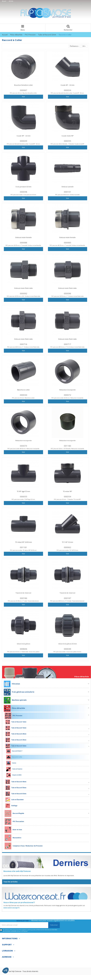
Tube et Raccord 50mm (15, 787)
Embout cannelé (67, 187)
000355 (67, 141)
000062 (67, 547)
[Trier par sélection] (75, 46)
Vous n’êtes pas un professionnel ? (19, 902)
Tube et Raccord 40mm (15, 781)
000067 (23, 90)
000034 (67, 90)
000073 (23, 445)
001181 (23, 547)
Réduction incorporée (67, 390)
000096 (67, 293)
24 (84, 46)
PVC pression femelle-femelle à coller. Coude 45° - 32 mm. (67, 93)
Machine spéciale (15, 700)
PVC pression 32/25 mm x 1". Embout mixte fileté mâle (67, 296)
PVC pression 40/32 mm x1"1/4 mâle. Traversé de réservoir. (67, 601)
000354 (67, 496)
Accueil (4, 1)
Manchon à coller (23, 390)
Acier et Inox (13, 829)
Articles (11, 1)
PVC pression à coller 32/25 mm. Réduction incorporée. (67, 398)
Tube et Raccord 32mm (15, 746)
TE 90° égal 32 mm (23, 491)
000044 (23, 395)
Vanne (11, 763)
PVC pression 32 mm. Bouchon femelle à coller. (23, 93)
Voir (23, 96)
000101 (67, 191)
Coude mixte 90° (68, 136)
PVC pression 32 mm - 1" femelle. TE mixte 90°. (67, 499)
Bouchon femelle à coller (23, 85)
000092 (23, 293)
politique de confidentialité (36, 930)
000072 (67, 395)
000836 (23, 649)
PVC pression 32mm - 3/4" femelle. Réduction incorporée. (67, 448)
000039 (23, 141)
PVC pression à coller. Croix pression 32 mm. (23, 195)
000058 (23, 191)
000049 (67, 649)
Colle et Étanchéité (14, 799)
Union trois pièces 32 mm (67, 644)
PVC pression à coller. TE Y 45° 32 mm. (68, 550)
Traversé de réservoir (23, 593)
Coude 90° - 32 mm (23, 136)
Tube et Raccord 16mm (15, 728)
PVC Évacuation (14, 821)
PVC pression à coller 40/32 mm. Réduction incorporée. (23, 448)
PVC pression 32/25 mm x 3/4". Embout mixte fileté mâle (23, 296)
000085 (67, 242)
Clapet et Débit (14, 775)
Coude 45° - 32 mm (67, 85)
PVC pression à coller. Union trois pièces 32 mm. (67, 652)
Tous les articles (10, 882)
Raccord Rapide (14, 813)
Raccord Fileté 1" (14, 751)
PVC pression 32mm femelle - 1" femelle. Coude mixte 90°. (67, 144)
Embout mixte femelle (23, 237)
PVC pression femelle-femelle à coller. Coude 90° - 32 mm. (23, 144)
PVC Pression (13, 715)
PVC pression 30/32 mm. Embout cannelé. (67, 195)
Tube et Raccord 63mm (15, 793)
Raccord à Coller (14, 757)
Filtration (12, 684)
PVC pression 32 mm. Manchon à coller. (23, 398)
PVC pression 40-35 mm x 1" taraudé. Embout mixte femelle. (67, 245)
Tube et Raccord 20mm (15, 734)
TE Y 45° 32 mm (67, 542)
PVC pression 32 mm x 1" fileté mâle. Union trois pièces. (23, 652)
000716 (23, 344)
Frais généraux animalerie (19, 692)
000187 (67, 598)
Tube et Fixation (14, 769)
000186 (23, 598)
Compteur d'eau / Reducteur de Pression (24, 846)
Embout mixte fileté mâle (23, 288)
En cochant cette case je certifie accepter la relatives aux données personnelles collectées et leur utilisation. (30, 930)
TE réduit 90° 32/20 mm (23, 542)
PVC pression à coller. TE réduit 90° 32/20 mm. (23, 550)
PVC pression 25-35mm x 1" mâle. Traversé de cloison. (23, 601)
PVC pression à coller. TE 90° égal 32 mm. (23, 499)
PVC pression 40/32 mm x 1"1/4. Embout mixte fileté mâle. (67, 347)
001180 (67, 445)
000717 (67, 344)
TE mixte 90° (67, 491)
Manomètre (13, 837)
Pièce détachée (81, 677)
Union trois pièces (23, 644)
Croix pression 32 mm (23, 187)
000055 (23, 496)
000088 (23, 242)
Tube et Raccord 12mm (15, 722)
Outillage (11, 805)
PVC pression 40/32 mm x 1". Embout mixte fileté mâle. (23, 347)
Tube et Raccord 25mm (15, 740)
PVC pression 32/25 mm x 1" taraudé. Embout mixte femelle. (23, 245)
